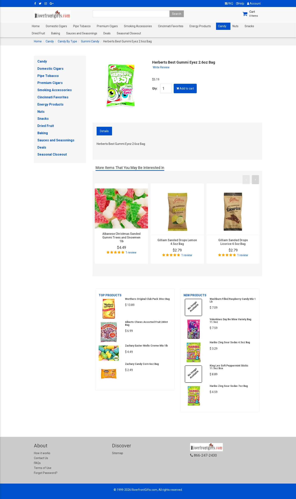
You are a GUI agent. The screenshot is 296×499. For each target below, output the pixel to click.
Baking (55, 33)
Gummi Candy (90, 41)
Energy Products (200, 26)
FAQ (229, 3)
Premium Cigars (107, 26)
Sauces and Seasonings (81, 33)
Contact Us (41, 458)
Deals (107, 33)
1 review (131, 252)
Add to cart (185, 88)
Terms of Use (42, 468)
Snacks (249, 26)
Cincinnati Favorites (170, 26)
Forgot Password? (45, 473)
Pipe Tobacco (82, 26)
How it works (42, 453)
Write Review (161, 67)
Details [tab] (104, 131)
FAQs (37, 463)
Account (254, 3)
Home (36, 26)
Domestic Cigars (56, 26)
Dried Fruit (38, 33)
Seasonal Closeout (129, 33)
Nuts (235, 26)
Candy (222, 26)
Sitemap (117, 453)
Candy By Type (67, 41)
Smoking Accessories (138, 26)
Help (240, 3)
